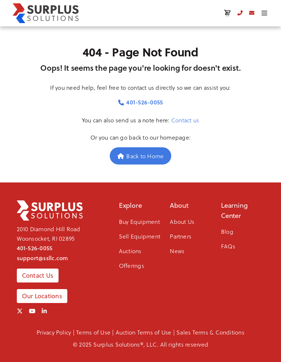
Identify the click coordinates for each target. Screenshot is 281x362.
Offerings (131, 265)
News (177, 251)
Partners (180, 236)
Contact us (185, 120)
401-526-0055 (140, 102)
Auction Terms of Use (144, 332)
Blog (227, 231)
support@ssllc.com (42, 258)
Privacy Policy (54, 332)
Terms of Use (93, 332)
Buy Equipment (139, 221)
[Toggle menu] (264, 13)
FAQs (228, 246)
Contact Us (38, 275)
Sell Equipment (139, 236)
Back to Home (140, 156)
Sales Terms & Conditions (210, 332)
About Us (182, 221)
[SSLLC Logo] (46, 13)
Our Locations (42, 296)
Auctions (130, 251)
